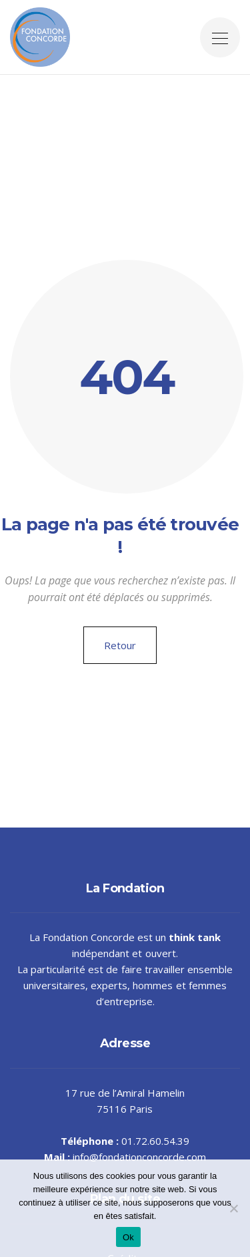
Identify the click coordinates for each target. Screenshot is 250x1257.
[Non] (233, 1208)
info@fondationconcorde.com (139, 1156)
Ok (128, 1237)
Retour (120, 645)
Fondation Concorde (89, 937)
